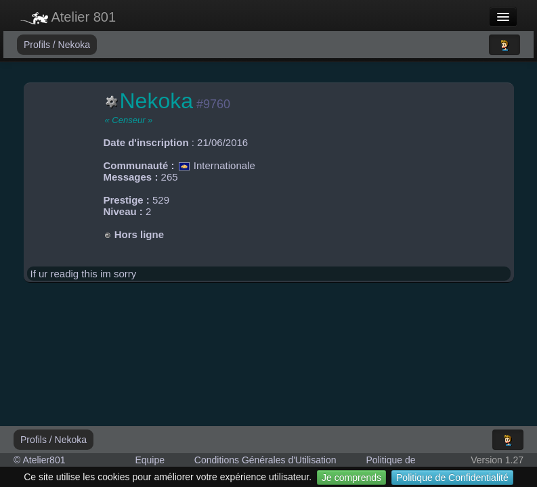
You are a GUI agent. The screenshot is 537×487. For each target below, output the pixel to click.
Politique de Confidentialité (452, 477)
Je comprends (351, 477)
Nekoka (74, 44)
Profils (38, 44)
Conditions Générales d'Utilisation (265, 460)
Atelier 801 (68, 16)
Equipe (150, 460)
